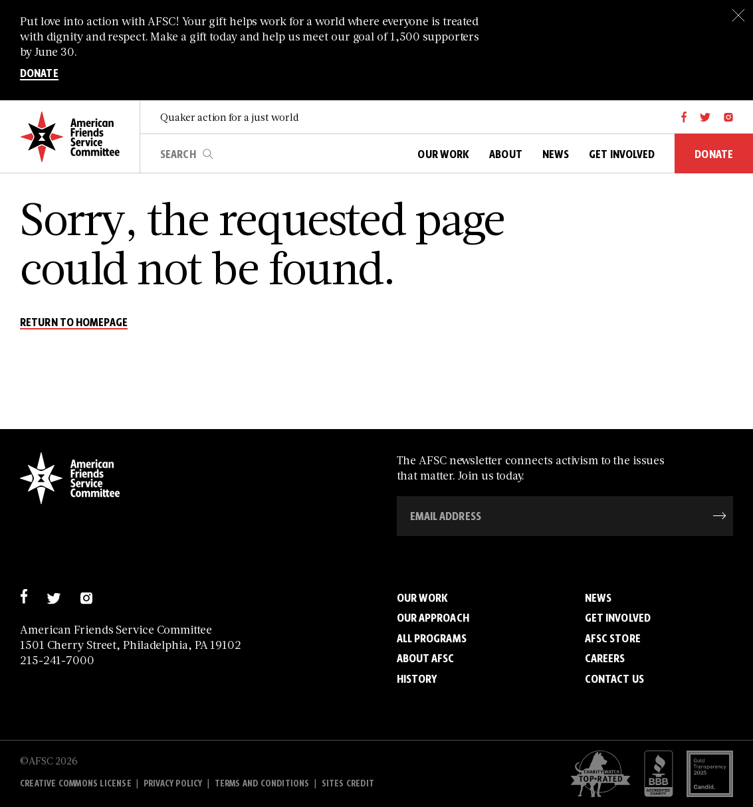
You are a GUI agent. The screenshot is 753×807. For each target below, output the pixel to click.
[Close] (738, 15)
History (417, 679)
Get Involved (618, 618)
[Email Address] (565, 516)
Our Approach (433, 618)
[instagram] (728, 117)
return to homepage (74, 322)
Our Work (423, 598)
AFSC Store (613, 638)
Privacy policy (173, 783)
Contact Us (614, 679)
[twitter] (705, 117)
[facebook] (684, 117)
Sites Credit (348, 783)
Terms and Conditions (262, 783)
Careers (605, 658)
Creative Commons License (76, 783)
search (208, 154)
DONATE (39, 73)
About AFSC (426, 658)
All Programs (432, 638)
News (598, 598)
